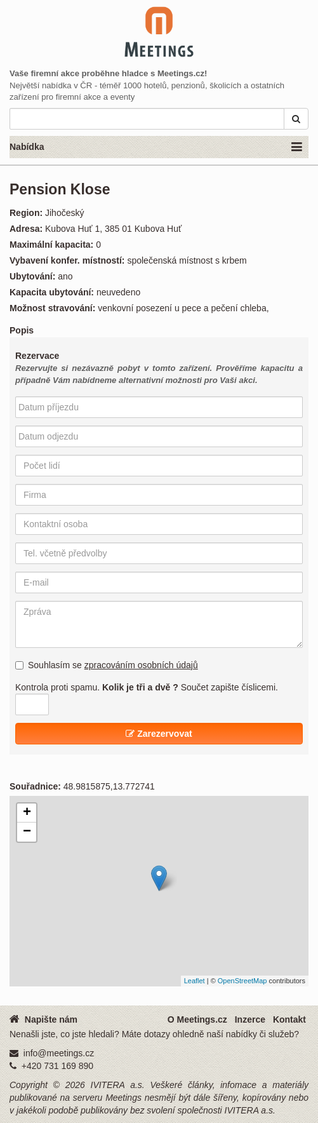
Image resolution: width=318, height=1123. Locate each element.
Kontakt (289, 1019)
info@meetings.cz (58, 1053)
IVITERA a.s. (118, 1085)
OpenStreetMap (242, 981)
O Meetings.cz (197, 1019)
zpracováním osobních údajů (141, 665)
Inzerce (250, 1019)
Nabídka (156, 147)
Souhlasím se (106, 665)
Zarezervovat (159, 734)
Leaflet (194, 981)
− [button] (27, 832)
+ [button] (27, 813)
